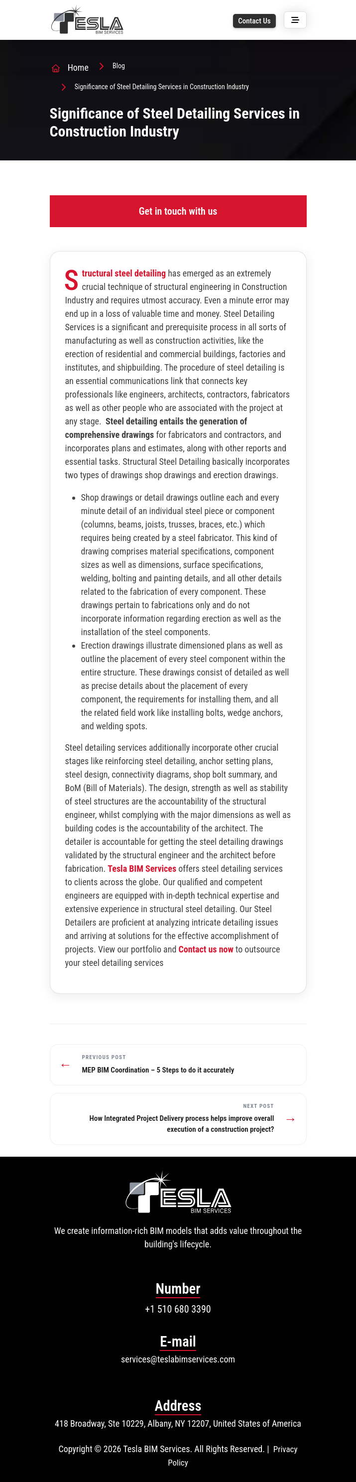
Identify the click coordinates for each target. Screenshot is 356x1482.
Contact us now (205, 949)
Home (78, 67)
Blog (119, 66)
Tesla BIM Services (142, 868)
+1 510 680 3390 (178, 1309)
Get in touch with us (178, 211)
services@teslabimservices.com (178, 1359)
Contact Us (254, 20)
